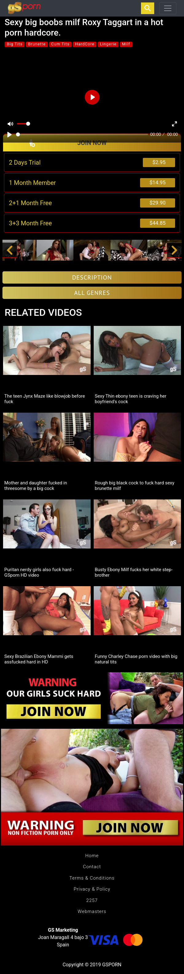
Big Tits (14, 44)
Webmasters (92, 911)
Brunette (36, 44)
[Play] (9, 134)
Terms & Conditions (92, 878)
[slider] (82, 134)
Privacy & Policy (92, 889)
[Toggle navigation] (167, 8)
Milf (126, 44)
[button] (9, 250)
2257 (92, 900)
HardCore (84, 44)
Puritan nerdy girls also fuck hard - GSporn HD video (39, 572)
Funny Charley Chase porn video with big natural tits (136, 659)
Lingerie (108, 44)
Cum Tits (60, 44)
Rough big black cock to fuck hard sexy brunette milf (134, 485)
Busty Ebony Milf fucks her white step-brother (134, 572)
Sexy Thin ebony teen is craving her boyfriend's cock (130, 398)
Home (92, 855)
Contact (92, 866)
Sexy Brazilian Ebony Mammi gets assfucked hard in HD (38, 659)
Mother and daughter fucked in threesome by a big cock (35, 485)
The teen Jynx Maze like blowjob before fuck (44, 398)
